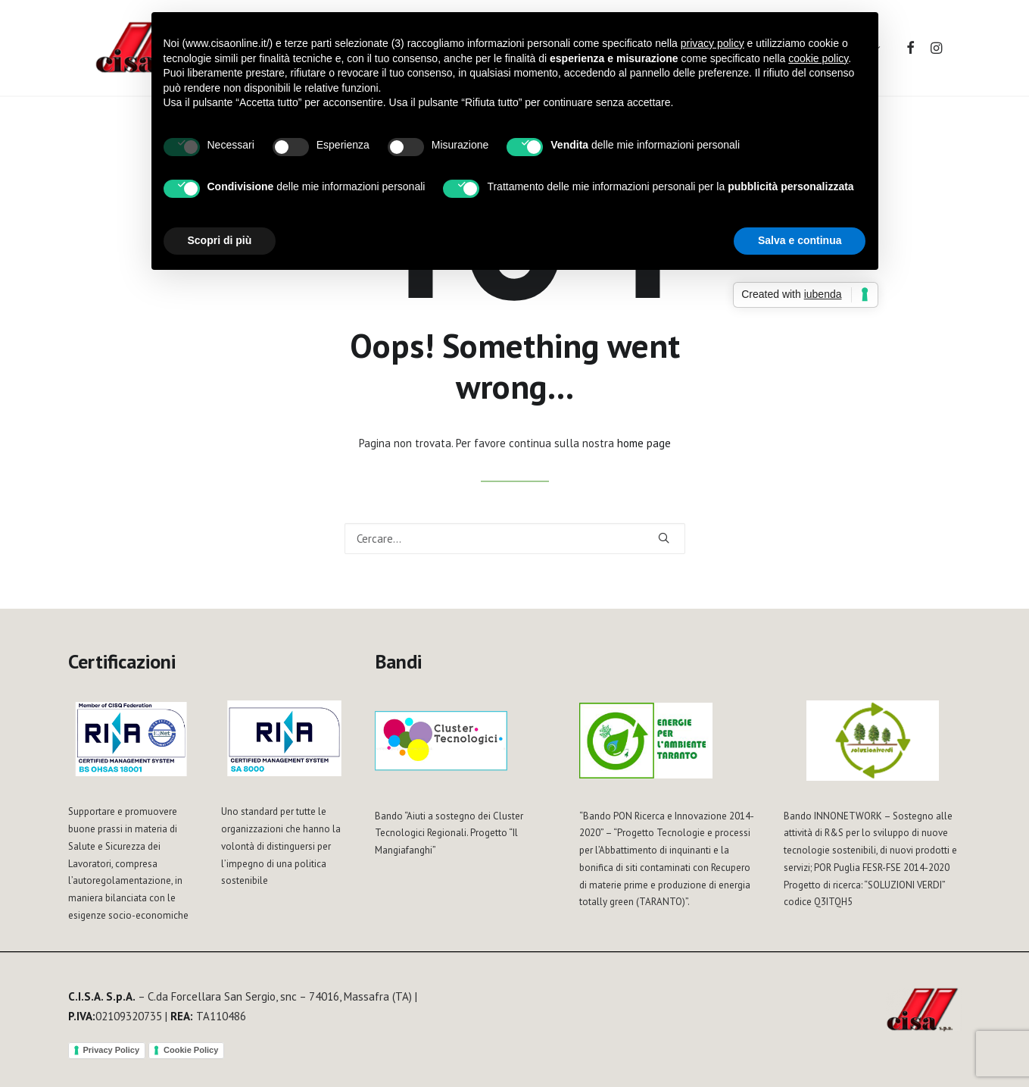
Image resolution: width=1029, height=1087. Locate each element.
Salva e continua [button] (799, 240)
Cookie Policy (191, 1049)
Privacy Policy (111, 1049)
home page (644, 443)
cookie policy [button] (818, 58)
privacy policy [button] (712, 43)
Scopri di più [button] (220, 240)
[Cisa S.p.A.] (135, 48)
